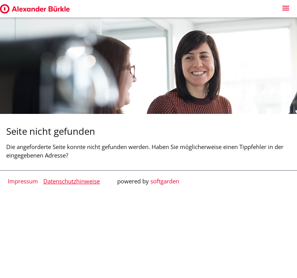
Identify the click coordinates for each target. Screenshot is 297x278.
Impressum (23, 181)
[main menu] (285, 8)
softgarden (164, 181)
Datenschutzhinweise (71, 181)
